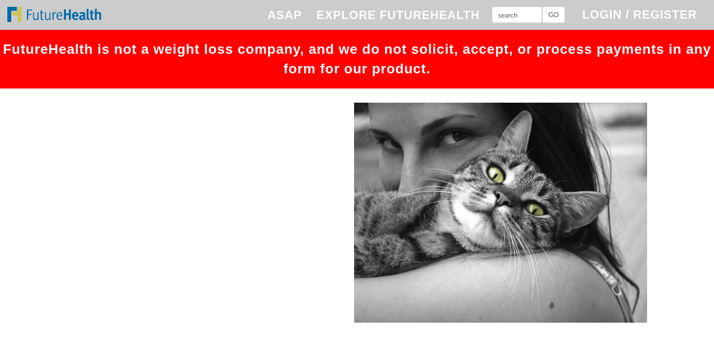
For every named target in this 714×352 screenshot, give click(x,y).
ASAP (284, 15)
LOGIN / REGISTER (639, 14)
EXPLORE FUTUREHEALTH (398, 15)
